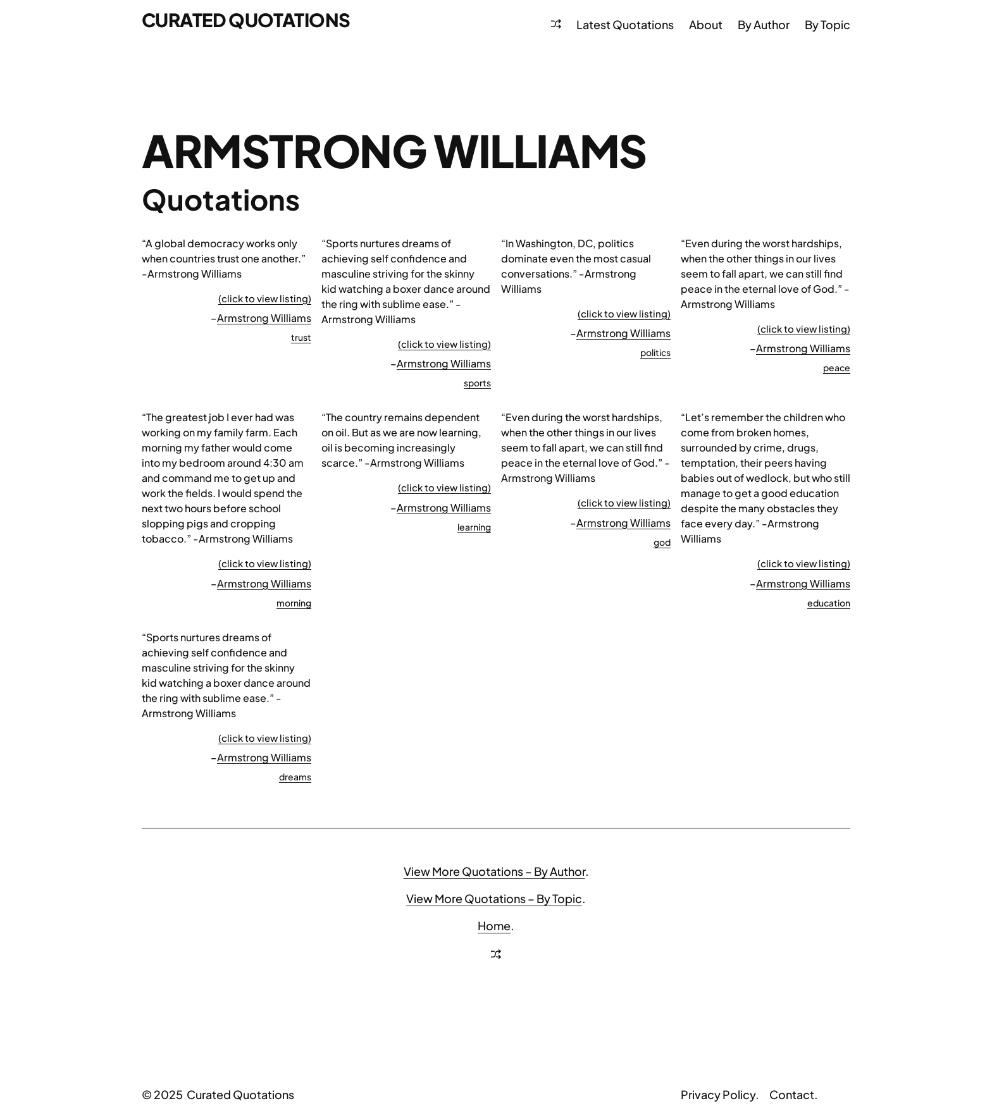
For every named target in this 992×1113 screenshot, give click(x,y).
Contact (791, 1094)
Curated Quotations (249, 20)
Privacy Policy (718, 1094)
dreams (295, 776)
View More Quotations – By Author (494, 871)
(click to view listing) (264, 298)
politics (655, 352)
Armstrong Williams (264, 317)
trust (301, 337)
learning (474, 526)
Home (494, 925)
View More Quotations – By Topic (494, 898)
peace (836, 367)
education (828, 602)
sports (477, 382)
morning (293, 602)
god (662, 542)
